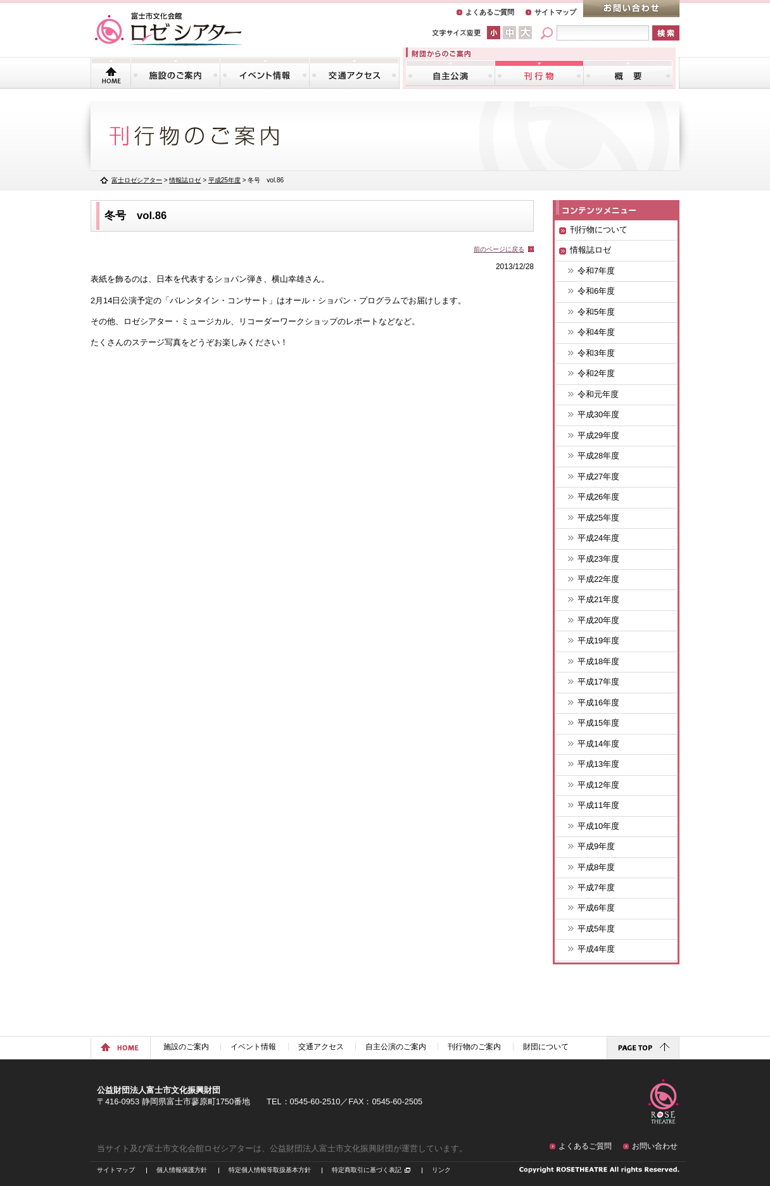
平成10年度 (598, 826)
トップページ (111, 73)
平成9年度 (596, 846)
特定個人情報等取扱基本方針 (270, 1169)
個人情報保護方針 (181, 1169)
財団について (628, 73)
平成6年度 (596, 907)
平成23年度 (598, 559)
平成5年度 (596, 928)
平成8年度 (596, 867)
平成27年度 (598, 476)
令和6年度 (596, 291)
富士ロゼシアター (136, 180)
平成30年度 (598, 414)
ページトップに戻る (643, 1048)
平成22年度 (598, 579)
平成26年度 (598, 497)
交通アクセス (354, 73)
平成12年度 (598, 785)
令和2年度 (596, 373)
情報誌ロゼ (185, 180)
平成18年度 (598, 661)
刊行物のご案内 (539, 73)
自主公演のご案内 (451, 73)
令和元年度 (598, 394)
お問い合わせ (631, 8)
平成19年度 (598, 640)
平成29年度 (598, 435)
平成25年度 (598, 517)
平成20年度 (598, 620)
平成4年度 (596, 949)
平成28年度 (598, 455)
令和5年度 (596, 312)
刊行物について (599, 229)
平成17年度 (598, 681)
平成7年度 (596, 887)
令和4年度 (596, 332)
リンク (441, 1169)
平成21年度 (598, 599)
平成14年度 (598, 743)
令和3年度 (596, 353)
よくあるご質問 (489, 12)
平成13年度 (598, 764)
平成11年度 (598, 805)
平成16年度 (598, 702)
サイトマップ (555, 12)
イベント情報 (264, 73)
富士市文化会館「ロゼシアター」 (168, 29)
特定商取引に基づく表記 (366, 1169)
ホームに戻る (121, 1048)
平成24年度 (598, 538)
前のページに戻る (499, 249)
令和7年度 (596, 270)
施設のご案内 (175, 73)
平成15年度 (598, 723)
